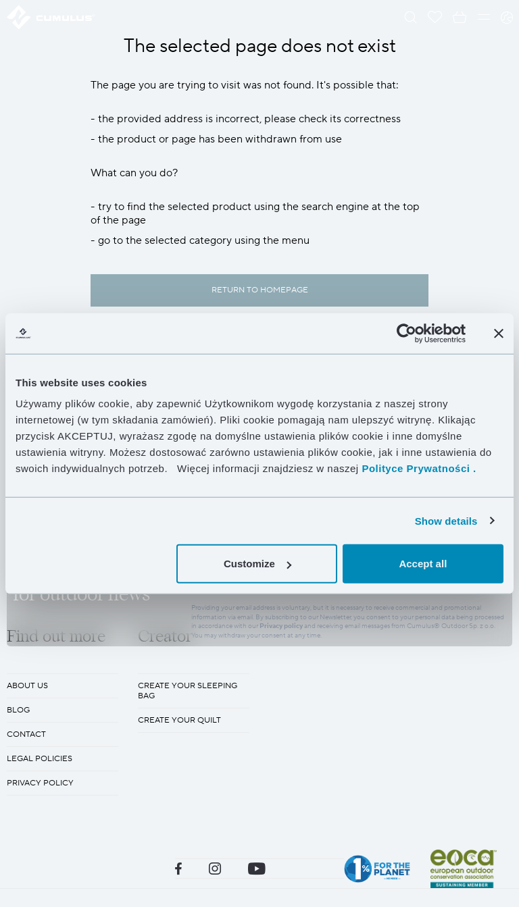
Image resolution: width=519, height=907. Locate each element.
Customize (257, 563)
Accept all (423, 563)
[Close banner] (498, 333)
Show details (446, 520)
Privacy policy (281, 733)
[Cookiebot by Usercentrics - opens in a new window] (406, 333)
